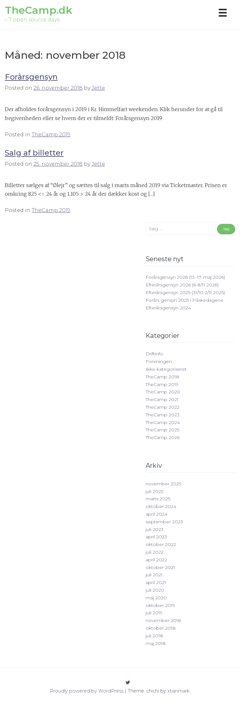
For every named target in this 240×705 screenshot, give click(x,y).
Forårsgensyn (31, 76)
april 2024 (156, 514)
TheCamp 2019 (51, 135)
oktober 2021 (160, 567)
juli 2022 (155, 552)
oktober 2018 (161, 628)
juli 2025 (154, 491)
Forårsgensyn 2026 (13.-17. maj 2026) (185, 277)
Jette (98, 88)
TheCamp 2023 (163, 415)
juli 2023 (155, 529)
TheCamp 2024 (163, 422)
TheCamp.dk (38, 10)
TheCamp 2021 (162, 399)
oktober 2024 (161, 506)
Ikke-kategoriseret (166, 369)
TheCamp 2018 (162, 377)
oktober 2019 (160, 605)
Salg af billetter (34, 152)
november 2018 (163, 620)
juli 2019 (154, 613)
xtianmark (178, 691)
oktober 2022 (161, 544)
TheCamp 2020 (163, 392)
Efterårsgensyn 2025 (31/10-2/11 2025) (185, 292)
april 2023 (156, 537)
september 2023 (164, 522)
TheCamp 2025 (162, 430)
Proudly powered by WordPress (87, 691)
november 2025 (163, 484)
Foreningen (159, 361)
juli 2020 (155, 590)
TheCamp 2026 (163, 437)
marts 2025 (158, 499)
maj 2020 (156, 598)
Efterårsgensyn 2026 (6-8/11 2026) (182, 285)
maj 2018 (156, 643)
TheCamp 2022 (163, 407)
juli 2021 (154, 575)
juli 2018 (154, 636)
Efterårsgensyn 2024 (168, 308)
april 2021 (156, 582)
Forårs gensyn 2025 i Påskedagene (184, 300)
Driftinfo (154, 354)
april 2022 (156, 560)
